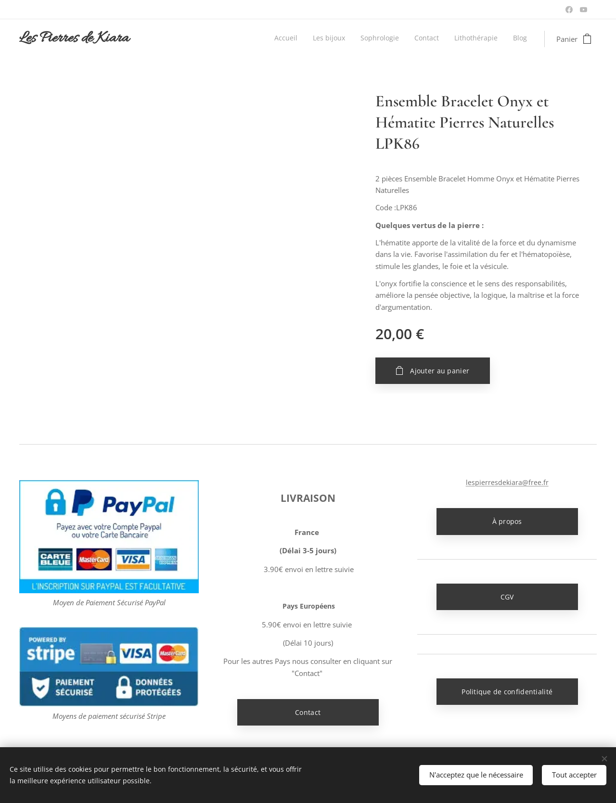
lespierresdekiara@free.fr (506, 482)
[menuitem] (453, 39)
